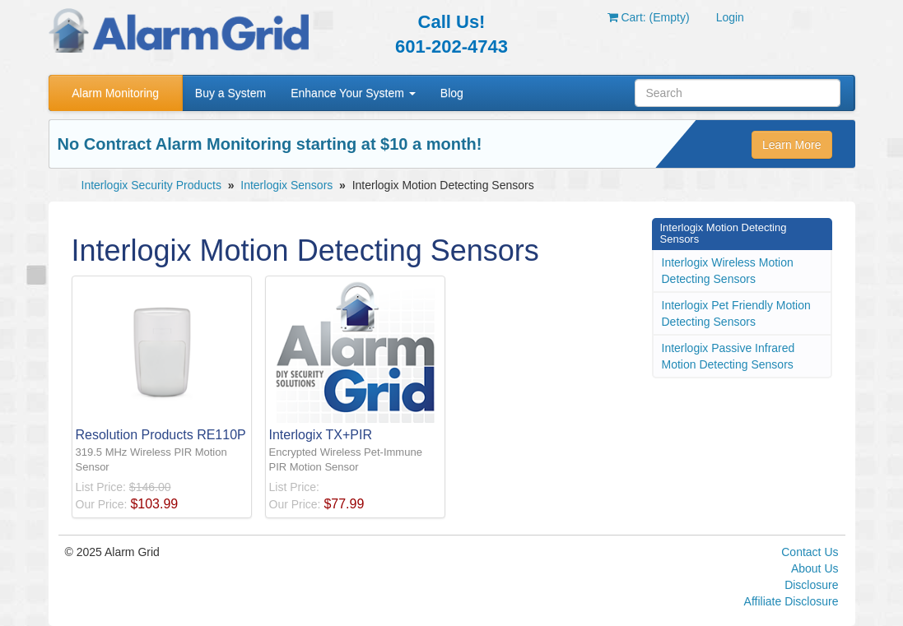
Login (730, 17)
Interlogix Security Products (151, 185)
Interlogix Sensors (286, 185)
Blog (451, 93)
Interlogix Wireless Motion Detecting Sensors (728, 270)
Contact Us (809, 552)
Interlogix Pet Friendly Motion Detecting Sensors (736, 313)
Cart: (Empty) (648, 17)
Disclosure (811, 584)
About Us (815, 568)
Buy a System (230, 93)
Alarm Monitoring (115, 93)
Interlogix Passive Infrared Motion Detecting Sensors (728, 356)
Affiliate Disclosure (791, 601)
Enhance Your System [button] (353, 93)
